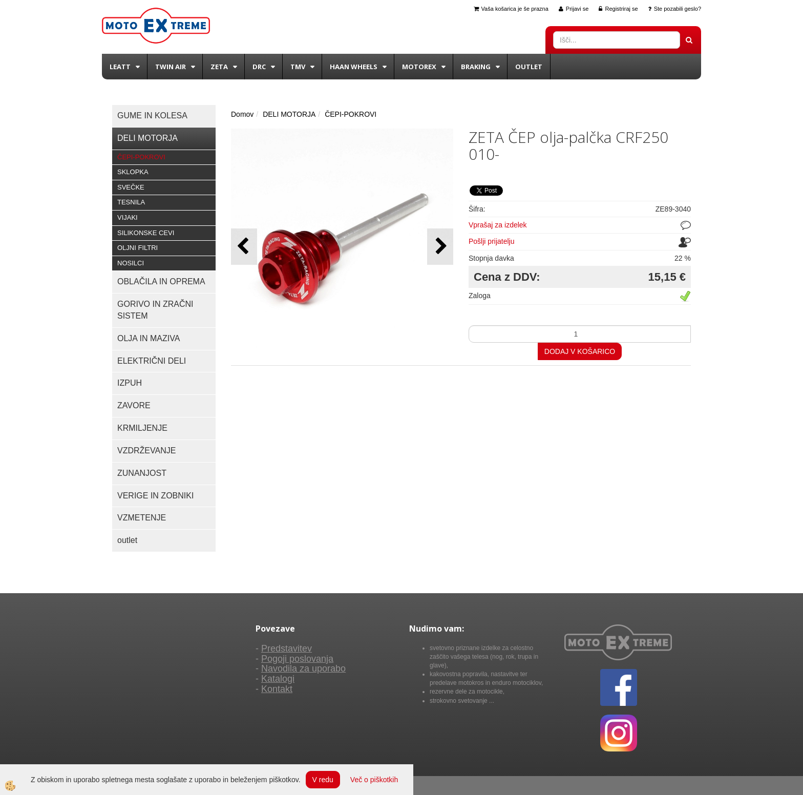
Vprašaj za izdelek (498, 225)
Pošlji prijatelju (491, 241)
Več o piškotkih (374, 780)
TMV (297, 66)
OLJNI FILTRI (137, 248)
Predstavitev (286, 648)
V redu (322, 780)
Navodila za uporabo (303, 668)
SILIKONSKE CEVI (145, 233)
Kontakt (276, 689)
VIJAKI (127, 217)
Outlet (528, 66)
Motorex (419, 66)
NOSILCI (130, 263)
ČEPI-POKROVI (141, 157)
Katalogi (277, 679)
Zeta (219, 66)
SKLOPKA (133, 172)
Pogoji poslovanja (297, 659)
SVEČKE (130, 187)
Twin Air (170, 66)
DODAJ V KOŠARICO (579, 351)
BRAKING (476, 66)
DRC (259, 66)
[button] (440, 246)
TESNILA (131, 202)
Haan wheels (353, 66)
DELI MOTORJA (289, 114)
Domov (242, 114)
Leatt (120, 66)
